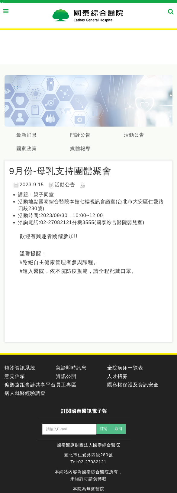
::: (2, 3)
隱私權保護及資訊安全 (133, 384)
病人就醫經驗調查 (25, 393)
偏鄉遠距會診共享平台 (30, 384)
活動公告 (134, 134)
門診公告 (80, 134)
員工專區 (66, 384)
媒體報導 (80, 148)
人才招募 (117, 376)
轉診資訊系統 (20, 367)
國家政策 (26, 148)
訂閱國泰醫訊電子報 (84, 411)
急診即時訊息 (71, 367)
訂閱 (103, 429)
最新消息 (26, 134)
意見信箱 (15, 376)
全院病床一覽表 (125, 367)
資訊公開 (66, 376)
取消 (118, 429)
